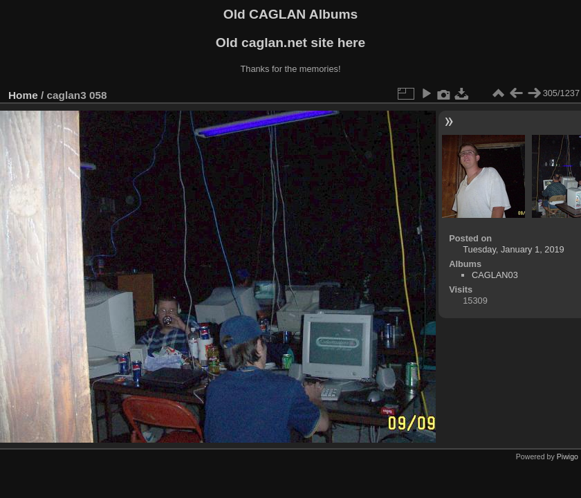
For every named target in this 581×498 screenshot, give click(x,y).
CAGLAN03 (495, 275)
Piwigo (567, 456)
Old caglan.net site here (290, 42)
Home (23, 95)
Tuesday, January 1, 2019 (513, 249)
